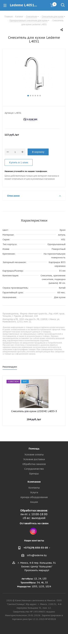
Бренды (34, 473)
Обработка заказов (34, 464)
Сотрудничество (34, 468)
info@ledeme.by (37, 555)
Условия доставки (34, 459)
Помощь (34, 448)
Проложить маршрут (36, 570)
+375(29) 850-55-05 (35, 547)
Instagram (33, 531)
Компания (34, 481)
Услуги (34, 492)
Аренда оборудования (34, 497)
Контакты (34, 487)
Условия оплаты (34, 454)
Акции (34, 501)
